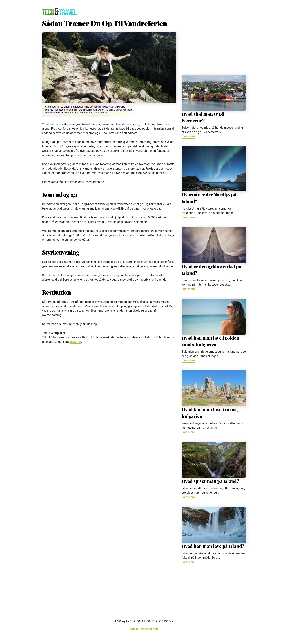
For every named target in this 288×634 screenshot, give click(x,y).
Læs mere (188, 136)
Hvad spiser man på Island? (210, 481)
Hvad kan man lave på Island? (213, 546)
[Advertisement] (214, 45)
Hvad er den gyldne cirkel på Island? (211, 269)
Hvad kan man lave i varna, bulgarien (210, 413)
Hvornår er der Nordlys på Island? (209, 198)
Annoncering (149, 629)
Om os (134, 629)
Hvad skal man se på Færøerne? (203, 117)
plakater (75, 341)
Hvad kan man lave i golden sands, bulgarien (210, 341)
